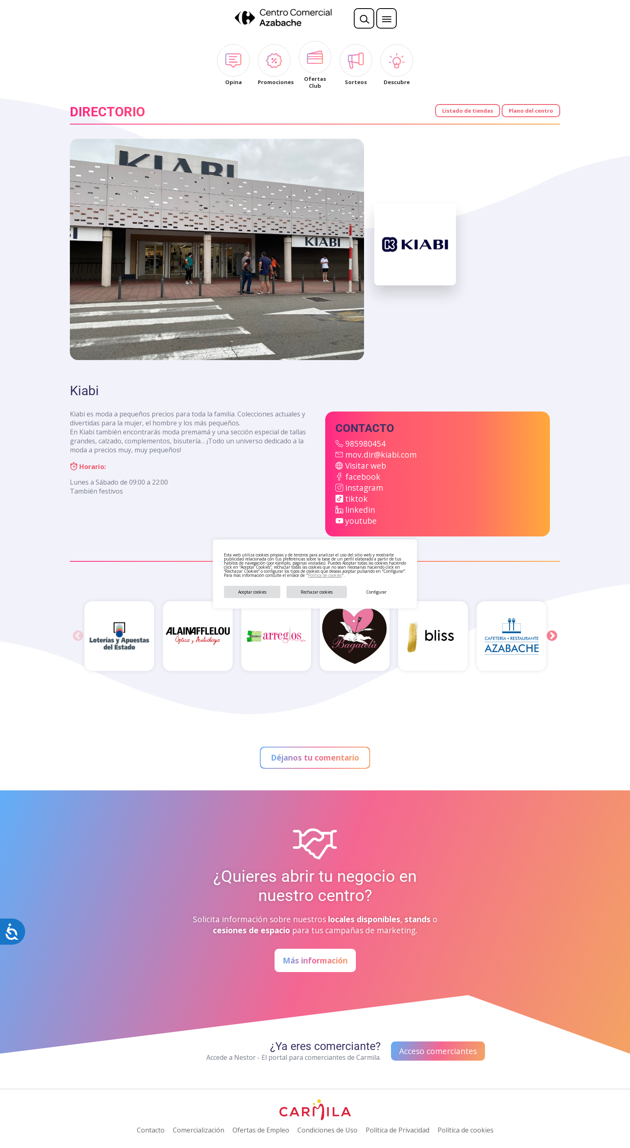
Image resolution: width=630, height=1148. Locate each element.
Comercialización (198, 1130)
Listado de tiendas (467, 110)
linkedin (360, 509)
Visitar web (365, 465)
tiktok (356, 498)
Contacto (151, 1130)
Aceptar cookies (252, 592)
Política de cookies (325, 575)
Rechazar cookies (317, 592)
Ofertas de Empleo (260, 1130)
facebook (362, 476)
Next (552, 636)
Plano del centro (531, 110)
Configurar (376, 592)
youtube (361, 520)
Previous (78, 636)
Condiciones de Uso (327, 1130)
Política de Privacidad (397, 1130)
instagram (364, 487)
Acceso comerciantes (438, 1051)
